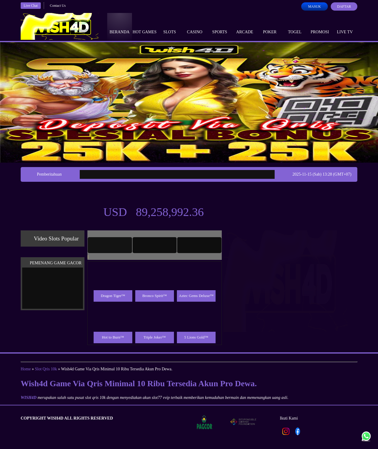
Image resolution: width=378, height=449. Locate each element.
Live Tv (345, 26)
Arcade (244, 26)
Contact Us (58, 6)
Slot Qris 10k (46, 369)
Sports (219, 26)
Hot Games (145, 26)
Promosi (320, 26)
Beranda (120, 26)
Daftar (344, 6)
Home (26, 369)
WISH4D (29, 397)
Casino (194, 26)
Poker (269, 26)
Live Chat (31, 6)
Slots (169, 26)
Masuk (314, 6)
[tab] (110, 245)
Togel (295, 26)
